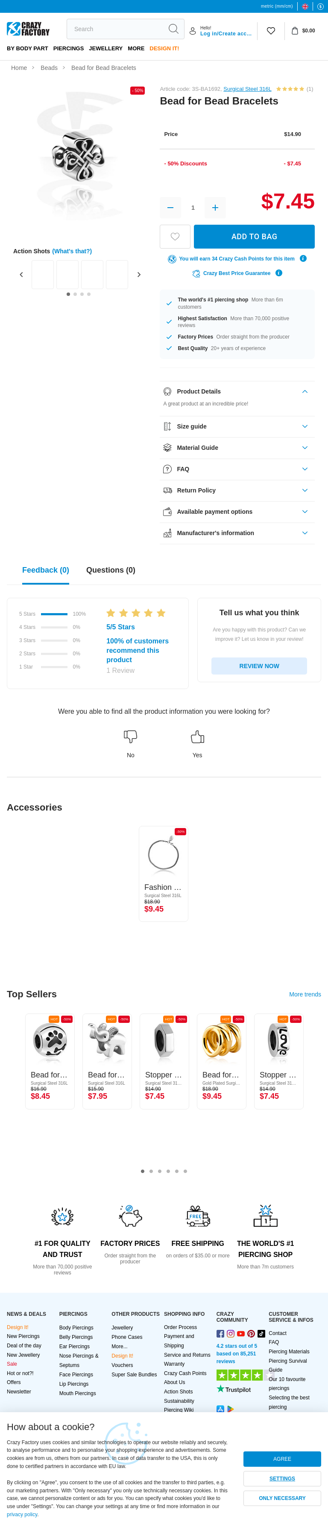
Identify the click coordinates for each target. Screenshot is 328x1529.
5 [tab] (177, 1171)
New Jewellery (23, 1355)
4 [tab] (168, 1171)
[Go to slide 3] (82, 294)
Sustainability (179, 1401)
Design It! (164, 48)
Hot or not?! (20, 1373)
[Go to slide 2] (75, 294)
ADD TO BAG (254, 236)
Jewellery (106, 48)
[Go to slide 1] (68, 294)
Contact (277, 1333)
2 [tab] (151, 1171)
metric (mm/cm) (277, 6)
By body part (27, 48)
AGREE (282, 1459)
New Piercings (23, 1336)
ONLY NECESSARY (282, 1498)
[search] (114, 29)
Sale (12, 1364)
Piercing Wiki (178, 1410)
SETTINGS (282, 1479)
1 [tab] (142, 1171)
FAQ (274, 1342)
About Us (174, 1382)
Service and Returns (187, 1355)
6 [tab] (185, 1171)
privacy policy (22, 1514)
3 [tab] (159, 1171)
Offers (13, 1382)
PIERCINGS (68, 48)
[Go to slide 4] (89, 294)
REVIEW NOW (259, 666)
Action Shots (178, 1392)
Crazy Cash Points (185, 1373)
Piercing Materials (289, 1352)
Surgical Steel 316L (247, 89)
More (136, 48)
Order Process (180, 1327)
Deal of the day (24, 1346)
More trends (305, 994)
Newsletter (19, 1392)
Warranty (174, 1364)
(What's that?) (72, 251)
